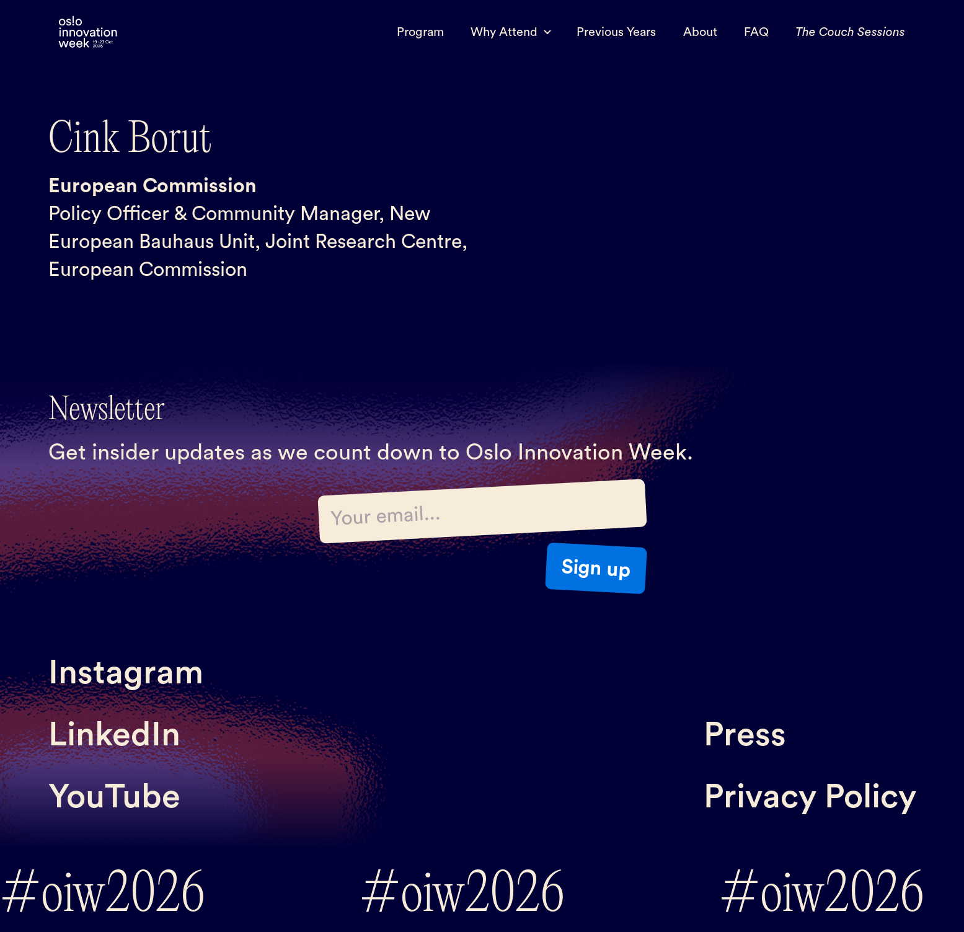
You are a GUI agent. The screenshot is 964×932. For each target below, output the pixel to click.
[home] (88, 32)
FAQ (756, 32)
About (700, 32)
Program (420, 32)
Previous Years (616, 32)
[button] (510, 32)
